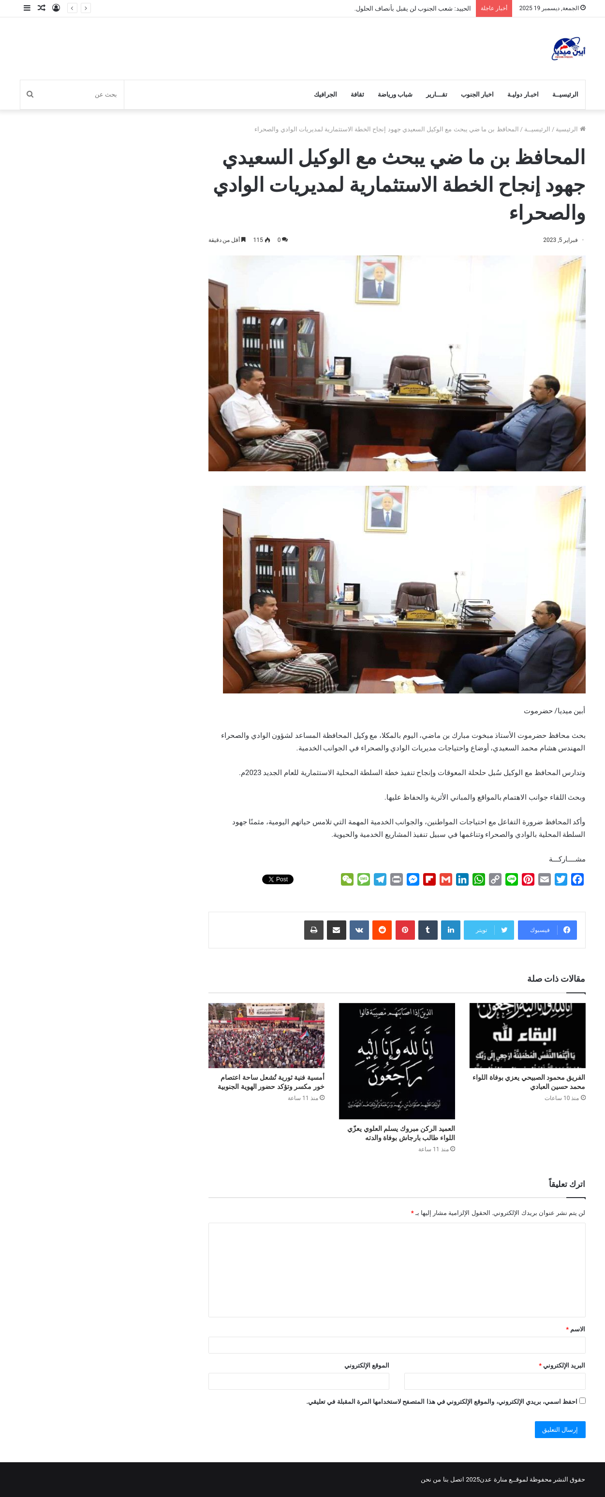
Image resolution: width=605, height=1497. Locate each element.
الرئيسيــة (565, 94)
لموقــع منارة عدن (504, 1479)
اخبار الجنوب (477, 94)
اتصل (457, 1479)
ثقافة (357, 94)
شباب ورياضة (395, 94)
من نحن (431, 1479)
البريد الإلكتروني (562, 1365)
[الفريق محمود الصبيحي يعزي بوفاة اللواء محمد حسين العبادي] (528, 1035)
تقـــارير (436, 94)
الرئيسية (570, 129)
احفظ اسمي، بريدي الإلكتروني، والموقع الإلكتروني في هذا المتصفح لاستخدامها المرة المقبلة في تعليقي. (441, 1401)
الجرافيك (325, 94)
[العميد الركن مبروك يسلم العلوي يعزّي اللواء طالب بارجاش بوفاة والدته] (397, 1061)
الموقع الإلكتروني (366, 1365)
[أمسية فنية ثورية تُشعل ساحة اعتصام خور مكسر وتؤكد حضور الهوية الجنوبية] (266, 1035)
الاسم (575, 1329)
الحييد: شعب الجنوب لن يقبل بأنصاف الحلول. (412, 8)
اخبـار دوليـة (522, 94)
